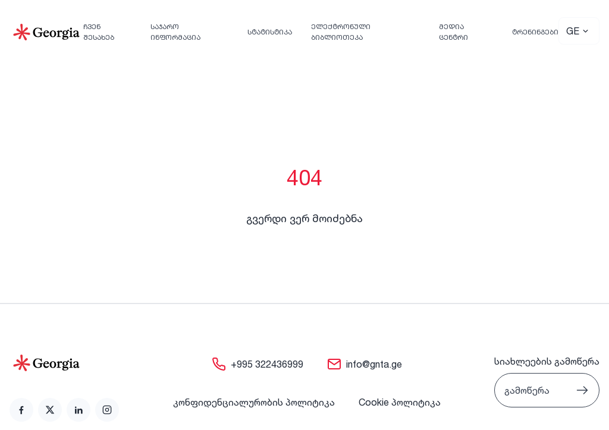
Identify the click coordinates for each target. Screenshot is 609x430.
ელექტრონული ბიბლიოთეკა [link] (341, 32)
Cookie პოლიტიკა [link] (400, 402)
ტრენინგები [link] (535, 31)
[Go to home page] (64, 363)
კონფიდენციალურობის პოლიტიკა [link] (254, 402)
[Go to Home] (46, 32)
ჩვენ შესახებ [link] (98, 32)
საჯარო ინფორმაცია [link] (175, 32)
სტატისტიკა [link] (269, 31)
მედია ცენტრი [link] (453, 32)
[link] (21, 410)
